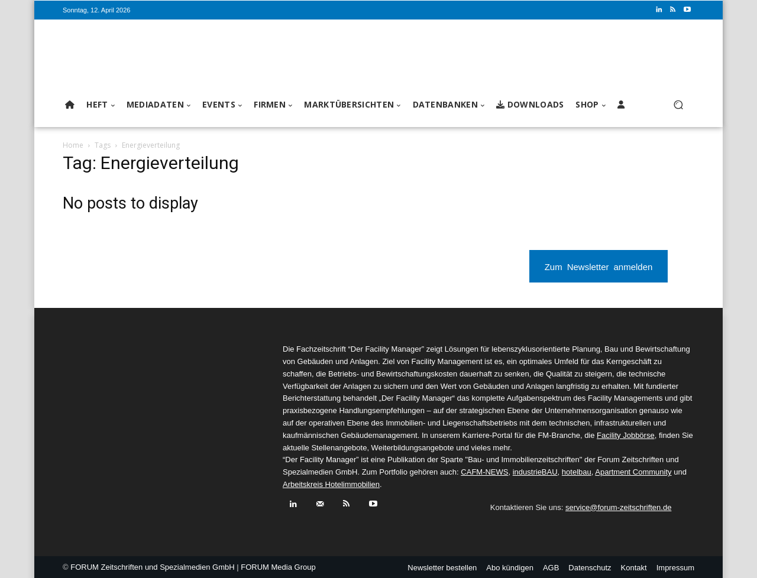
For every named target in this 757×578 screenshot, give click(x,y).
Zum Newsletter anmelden (599, 266)
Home (73, 145)
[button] (678, 105)
